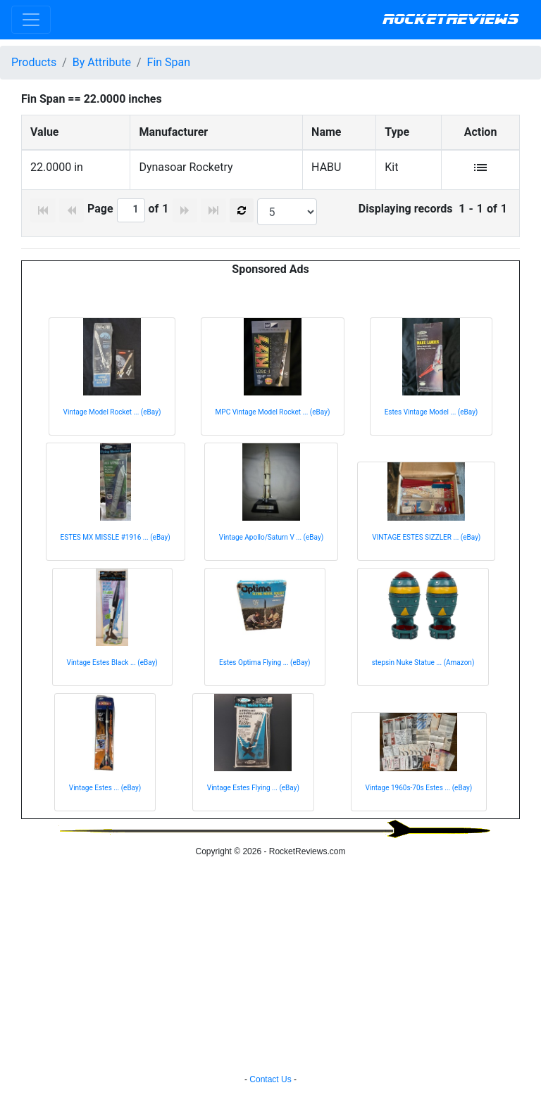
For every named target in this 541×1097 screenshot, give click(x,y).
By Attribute (102, 62)
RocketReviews (450, 20)
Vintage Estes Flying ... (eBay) (253, 788)
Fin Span (169, 62)
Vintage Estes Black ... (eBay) (112, 662)
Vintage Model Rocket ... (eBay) (112, 412)
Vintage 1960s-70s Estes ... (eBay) (419, 788)
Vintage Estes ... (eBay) (105, 788)
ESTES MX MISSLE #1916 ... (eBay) (115, 537)
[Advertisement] (270, 967)
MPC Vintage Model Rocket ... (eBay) (273, 412)
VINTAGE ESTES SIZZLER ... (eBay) (426, 537)
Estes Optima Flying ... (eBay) (265, 662)
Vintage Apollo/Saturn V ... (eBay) (271, 537)
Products (33, 62)
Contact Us (270, 1079)
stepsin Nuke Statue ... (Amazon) (423, 662)
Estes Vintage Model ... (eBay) (431, 412)
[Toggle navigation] (31, 20)
